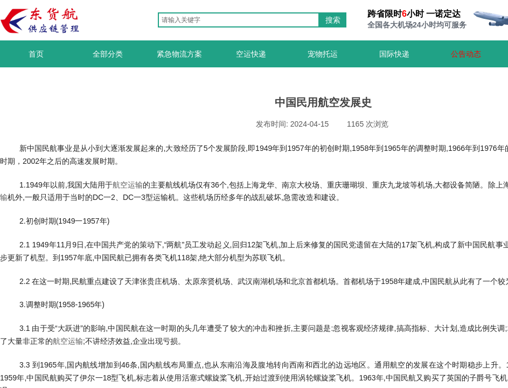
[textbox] (238, 19)
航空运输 (128, 185)
